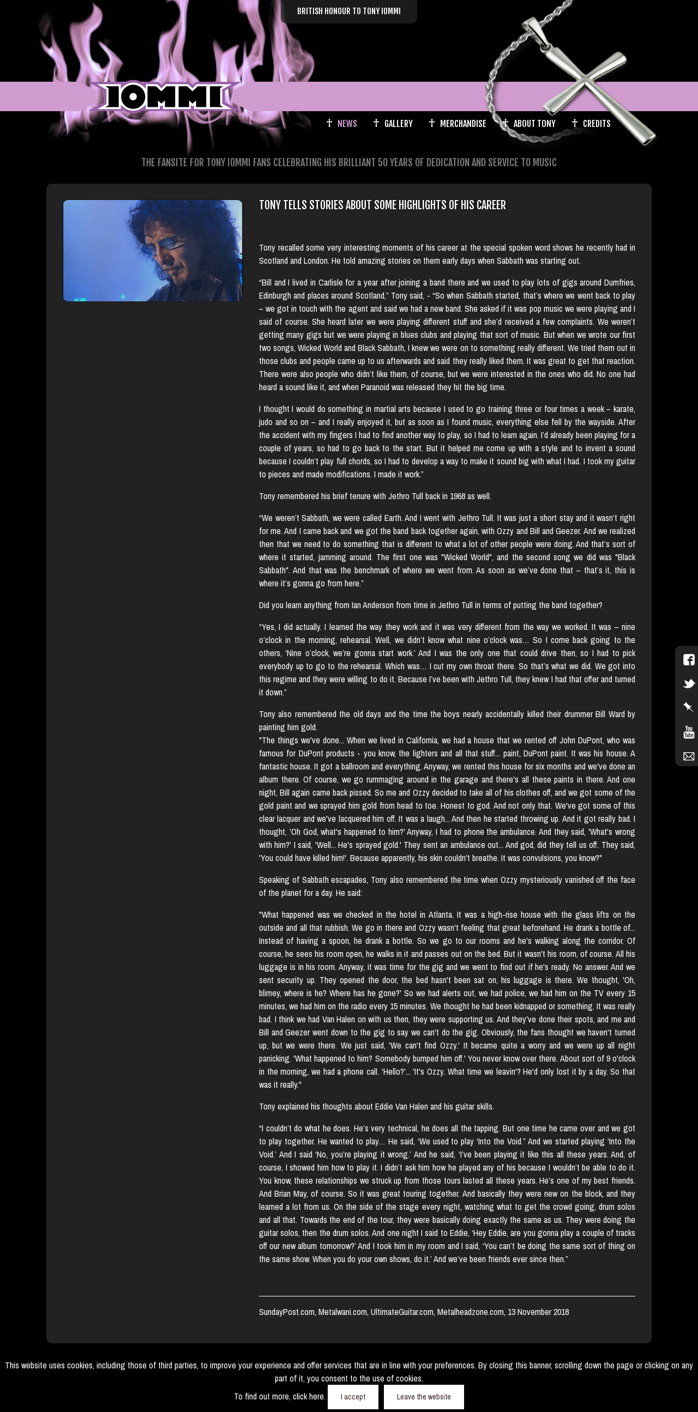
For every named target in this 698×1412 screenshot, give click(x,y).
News (347, 123)
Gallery (398, 123)
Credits (597, 123)
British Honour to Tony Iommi (349, 11)
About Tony (535, 123)
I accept (353, 1397)
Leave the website (424, 1397)
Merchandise (463, 123)
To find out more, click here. (281, 1396)
